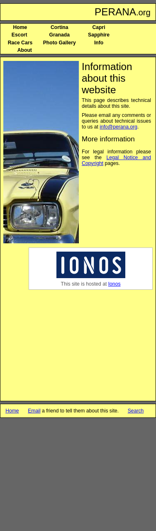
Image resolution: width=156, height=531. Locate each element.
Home (20, 27)
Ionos (114, 284)
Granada (59, 35)
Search (136, 411)
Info (98, 43)
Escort (20, 35)
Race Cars (20, 43)
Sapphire (99, 35)
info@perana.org (118, 127)
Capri (99, 27)
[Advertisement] (110, 343)
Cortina (59, 27)
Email (34, 411)
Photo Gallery (59, 43)
